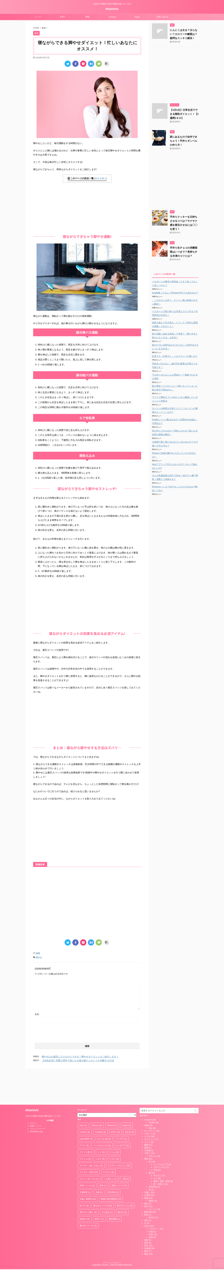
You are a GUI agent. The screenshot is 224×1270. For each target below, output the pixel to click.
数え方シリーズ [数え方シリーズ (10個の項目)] (102, 1172)
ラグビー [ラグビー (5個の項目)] (108, 1139)
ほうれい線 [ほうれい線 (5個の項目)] (104, 1106)
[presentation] (58, 1032)
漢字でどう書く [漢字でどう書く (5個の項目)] (88, 1179)
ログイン (33, 1090)
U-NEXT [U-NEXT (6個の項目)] (84, 1099)
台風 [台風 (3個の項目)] (99, 1159)
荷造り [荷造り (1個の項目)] (99, 1186)
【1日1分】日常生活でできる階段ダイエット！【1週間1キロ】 (184, 114)
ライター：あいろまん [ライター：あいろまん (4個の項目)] (91, 1132)
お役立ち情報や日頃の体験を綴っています (43, 1083)
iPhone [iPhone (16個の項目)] (97, 1092)
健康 (38, 953)
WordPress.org (36, 1099)
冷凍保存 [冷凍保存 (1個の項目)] (85, 1159)
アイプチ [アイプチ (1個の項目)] (121, 1106)
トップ (38, 17)
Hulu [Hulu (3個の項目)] (83, 1092)
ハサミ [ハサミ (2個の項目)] (114, 1126)
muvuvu (112, 9)
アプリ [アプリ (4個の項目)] (84, 1112)
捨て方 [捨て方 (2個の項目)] (84, 1172)
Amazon (112, 17)
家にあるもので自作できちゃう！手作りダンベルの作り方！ (183, 140)
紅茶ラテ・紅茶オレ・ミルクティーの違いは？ (175, 356)
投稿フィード (35, 1093)
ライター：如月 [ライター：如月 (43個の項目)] (88, 1139)
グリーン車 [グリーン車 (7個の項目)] (86, 1119)
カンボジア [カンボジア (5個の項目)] (122, 1112)
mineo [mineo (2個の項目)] (126, 1092)
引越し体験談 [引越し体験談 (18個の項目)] (87, 1166)
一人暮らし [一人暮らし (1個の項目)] (110, 1146)
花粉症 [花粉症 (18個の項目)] (84, 1186)
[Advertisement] (87, 207)
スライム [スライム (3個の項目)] (85, 1126)
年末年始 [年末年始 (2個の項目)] (113, 1159)
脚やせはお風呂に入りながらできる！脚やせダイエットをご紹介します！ (80, 1056)
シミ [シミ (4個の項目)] (101, 1119)
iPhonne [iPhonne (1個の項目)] (112, 1092)
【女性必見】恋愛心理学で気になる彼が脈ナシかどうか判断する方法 (78, 1060)
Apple (137, 17)
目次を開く (100, 178)
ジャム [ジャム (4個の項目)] (114, 1119)
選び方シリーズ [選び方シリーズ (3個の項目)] (88, 1193)
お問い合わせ (162, 17)
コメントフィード (37, 1096)
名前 (37, 1014)
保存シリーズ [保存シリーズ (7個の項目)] (119, 1152)
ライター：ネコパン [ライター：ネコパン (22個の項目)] (119, 1132)
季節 (88, 17)
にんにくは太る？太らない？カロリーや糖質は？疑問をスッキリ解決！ (183, 34)
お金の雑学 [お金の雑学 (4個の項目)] (86, 1106)
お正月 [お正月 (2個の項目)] (129, 1099)
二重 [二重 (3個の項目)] (125, 1146)
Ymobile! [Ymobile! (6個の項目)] (100, 1099)
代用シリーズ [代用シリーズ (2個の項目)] (87, 1152)
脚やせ (39, 957)
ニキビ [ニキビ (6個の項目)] (100, 1126)
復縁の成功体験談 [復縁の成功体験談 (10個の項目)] (111, 1166)
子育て (63, 17)
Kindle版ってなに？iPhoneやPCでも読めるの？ (175, 293)
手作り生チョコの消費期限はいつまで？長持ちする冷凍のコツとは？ (183, 251)
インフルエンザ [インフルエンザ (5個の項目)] (102, 1112)
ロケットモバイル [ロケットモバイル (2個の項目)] (89, 1146)
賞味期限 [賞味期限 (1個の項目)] (114, 1186)
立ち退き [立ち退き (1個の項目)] (107, 1179)
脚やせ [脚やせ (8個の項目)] (122, 1179)
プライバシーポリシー (112, 1230)
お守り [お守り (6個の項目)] (115, 1099)
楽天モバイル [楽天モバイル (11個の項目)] (125, 1172)
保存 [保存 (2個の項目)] (103, 1152)
